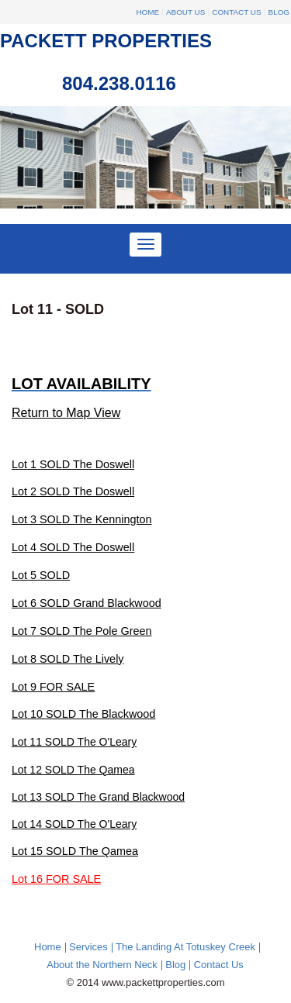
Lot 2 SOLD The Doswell (73, 491)
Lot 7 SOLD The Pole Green (82, 631)
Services (88, 947)
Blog (278, 12)
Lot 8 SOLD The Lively (68, 659)
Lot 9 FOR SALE (53, 687)
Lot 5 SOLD (41, 575)
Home (147, 12)
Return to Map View (66, 412)
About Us (185, 12)
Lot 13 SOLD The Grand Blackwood (98, 797)
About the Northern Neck (102, 964)
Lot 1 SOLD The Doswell (73, 464)
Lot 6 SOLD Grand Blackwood (86, 603)
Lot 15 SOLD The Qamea (75, 851)
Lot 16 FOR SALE (56, 879)
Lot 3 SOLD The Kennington (82, 519)
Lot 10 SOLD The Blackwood (83, 714)
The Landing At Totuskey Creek (185, 947)
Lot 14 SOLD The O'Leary (74, 824)
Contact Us (236, 12)
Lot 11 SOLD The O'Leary (74, 742)
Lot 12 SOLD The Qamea (73, 769)
